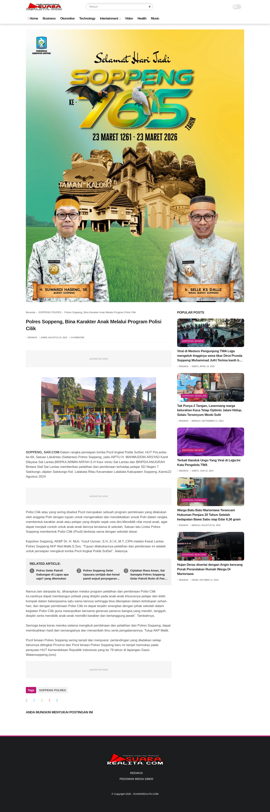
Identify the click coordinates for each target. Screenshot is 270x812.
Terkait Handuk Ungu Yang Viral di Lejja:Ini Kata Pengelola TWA (208, 462)
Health (141, 18)
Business (49, 18)
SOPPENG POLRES (49, 312)
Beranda (30, 312)
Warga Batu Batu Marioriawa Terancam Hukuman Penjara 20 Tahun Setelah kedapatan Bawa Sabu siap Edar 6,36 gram (209, 514)
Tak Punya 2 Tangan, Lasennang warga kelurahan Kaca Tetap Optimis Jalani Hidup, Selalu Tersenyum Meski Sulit (209, 410)
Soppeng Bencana (194, 555)
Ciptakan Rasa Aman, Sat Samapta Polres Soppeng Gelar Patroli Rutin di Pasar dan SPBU (148, 574)
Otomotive (67, 18)
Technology (87, 18)
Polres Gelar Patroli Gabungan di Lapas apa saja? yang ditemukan (52, 574)
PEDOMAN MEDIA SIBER (136, 778)
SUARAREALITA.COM (145, 793)
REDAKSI (136, 773)
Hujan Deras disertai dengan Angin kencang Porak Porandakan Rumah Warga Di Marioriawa (210, 569)
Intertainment (109, 18)
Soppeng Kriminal (194, 500)
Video (129, 18)
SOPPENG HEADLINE (194, 396)
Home (33, 18)
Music (155, 18)
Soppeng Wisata (193, 341)
